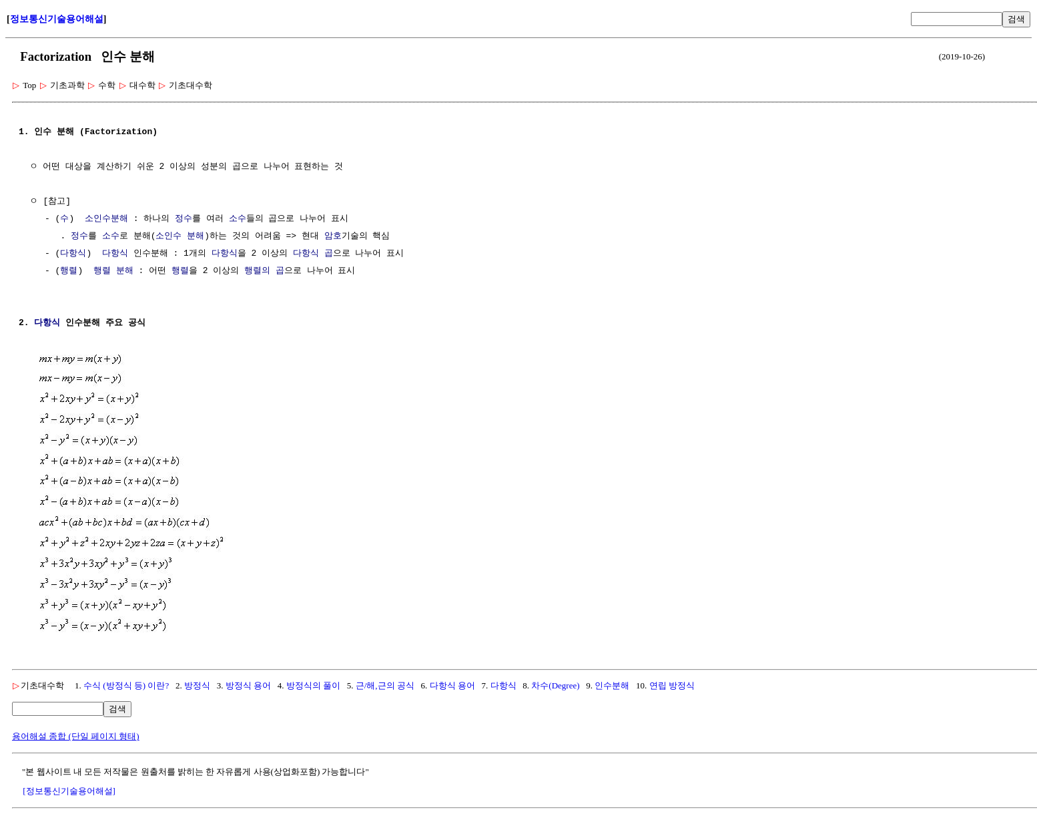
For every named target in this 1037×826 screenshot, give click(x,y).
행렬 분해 (113, 271)
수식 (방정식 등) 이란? (126, 684)
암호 (333, 236)
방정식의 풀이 (313, 684)
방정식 (197, 684)
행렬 (68, 271)
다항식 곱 (313, 254)
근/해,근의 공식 (385, 684)
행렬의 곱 (264, 271)
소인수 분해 (179, 236)
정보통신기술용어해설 (56, 19)
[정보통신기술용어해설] (69, 790)
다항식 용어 (452, 684)
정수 (183, 219)
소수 (237, 219)
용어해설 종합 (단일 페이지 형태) (75, 735)
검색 (1016, 19)
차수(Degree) (555, 684)
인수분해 (612, 684)
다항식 (73, 254)
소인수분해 (106, 219)
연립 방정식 (672, 684)
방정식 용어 (248, 684)
